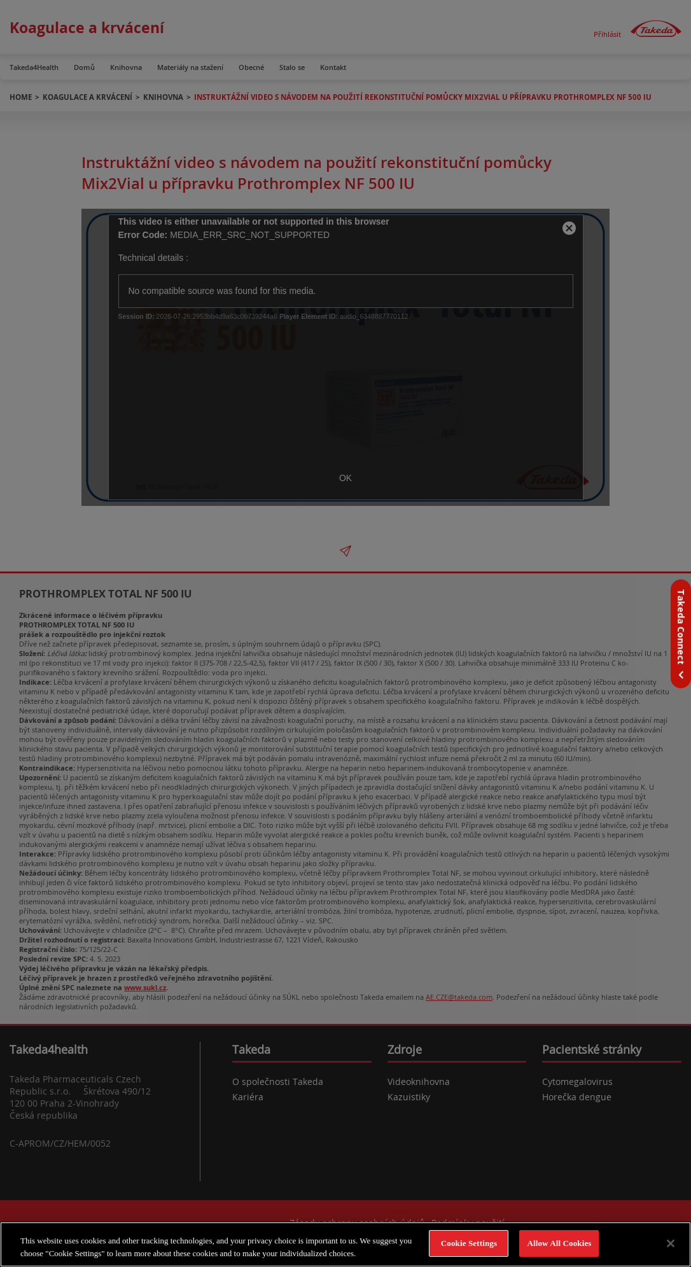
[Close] (671, 1243)
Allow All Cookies (559, 1243)
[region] (345, 1244)
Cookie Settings (469, 1243)
